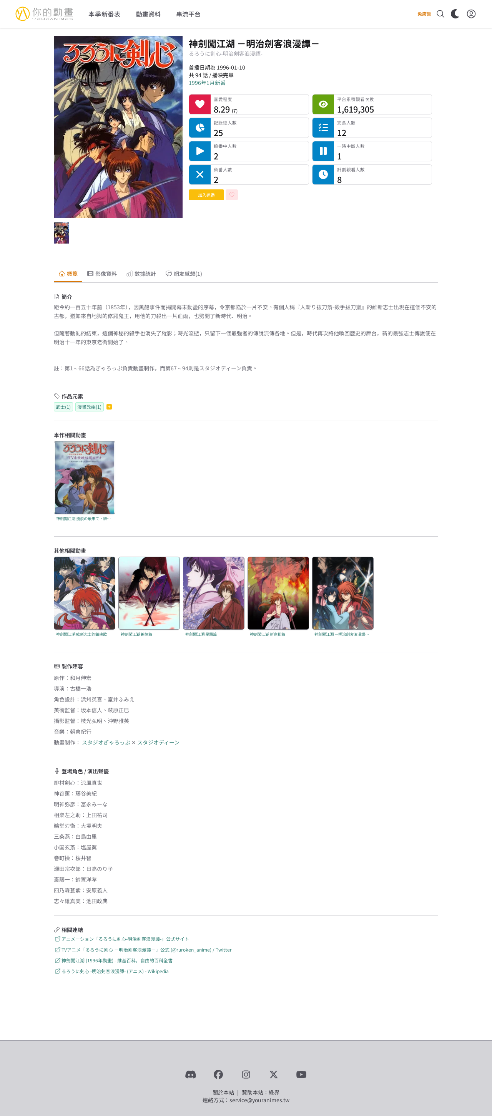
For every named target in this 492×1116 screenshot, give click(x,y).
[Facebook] (218, 1074)
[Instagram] (246, 1074)
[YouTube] (301, 1074)
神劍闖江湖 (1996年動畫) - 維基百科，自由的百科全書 (113, 960)
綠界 (274, 1092)
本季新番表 (104, 13)
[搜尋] (440, 13)
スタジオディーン (158, 742)
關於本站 (223, 1092)
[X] (273, 1074)
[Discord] (190, 1074)
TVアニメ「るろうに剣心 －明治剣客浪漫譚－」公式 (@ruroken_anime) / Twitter (143, 949)
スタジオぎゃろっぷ (106, 742)
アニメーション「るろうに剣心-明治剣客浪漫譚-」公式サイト (121, 938)
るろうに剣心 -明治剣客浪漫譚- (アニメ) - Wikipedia (111, 971)
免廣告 (424, 14)
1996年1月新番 (207, 82)
